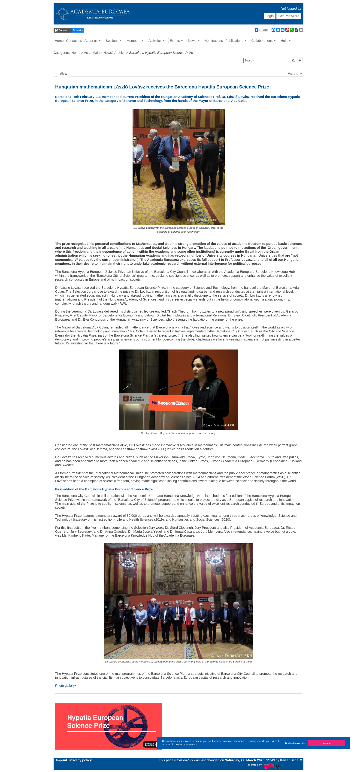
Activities (155, 41)
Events (175, 41)
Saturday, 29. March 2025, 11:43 (250, 760)
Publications (234, 41)
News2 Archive (114, 53)
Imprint (61, 760)
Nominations (213, 41)
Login (270, 16)
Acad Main (92, 53)
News (192, 41)
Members (133, 41)
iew (63, 74)
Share (261, 30)
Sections (112, 41)
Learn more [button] (190, 744)
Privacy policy (81, 760)
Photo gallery (65, 685)
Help (284, 41)
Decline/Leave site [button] (295, 743)
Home (59, 41)
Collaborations (261, 41)
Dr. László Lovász (236, 97)
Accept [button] (327, 743)
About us (91, 41)
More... (292, 74)
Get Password (288, 16)
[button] (293, 61)
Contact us (74, 41)
